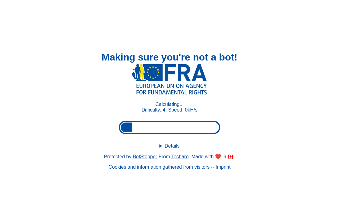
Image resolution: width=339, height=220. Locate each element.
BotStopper (145, 156)
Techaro (180, 156)
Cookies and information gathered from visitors (159, 167)
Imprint (223, 167)
